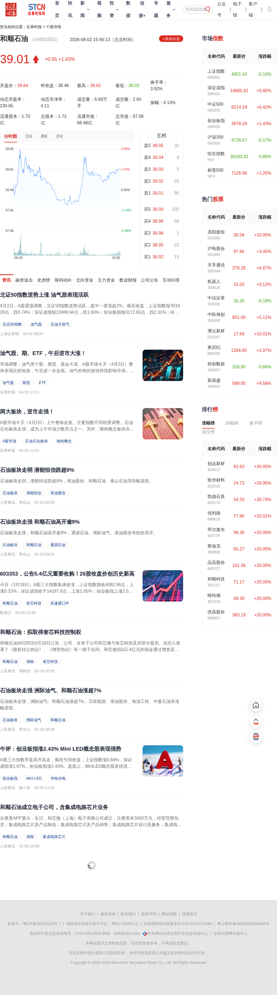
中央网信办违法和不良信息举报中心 (177, 933)
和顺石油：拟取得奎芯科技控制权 (40, 632)
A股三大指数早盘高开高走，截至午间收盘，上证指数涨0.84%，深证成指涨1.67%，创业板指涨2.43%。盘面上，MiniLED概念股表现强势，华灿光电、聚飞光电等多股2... (66, 766)
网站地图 (169, 914)
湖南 (30, 661)
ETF (42, 382)
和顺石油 (33, 545)
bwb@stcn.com (127, 933)
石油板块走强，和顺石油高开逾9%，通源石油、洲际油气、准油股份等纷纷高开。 (79, 532)
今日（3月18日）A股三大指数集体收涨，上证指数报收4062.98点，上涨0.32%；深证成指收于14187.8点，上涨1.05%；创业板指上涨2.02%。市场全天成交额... (67, 591)
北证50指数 (12, 324)
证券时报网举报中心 (230, 933)
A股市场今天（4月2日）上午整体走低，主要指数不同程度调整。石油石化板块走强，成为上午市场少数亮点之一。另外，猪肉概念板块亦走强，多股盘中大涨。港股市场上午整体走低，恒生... (67, 429)
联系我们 (128, 914)
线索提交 (189, 914)
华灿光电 (58, 778)
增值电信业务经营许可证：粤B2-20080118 (102, 923)
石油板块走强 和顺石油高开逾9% (40, 522)
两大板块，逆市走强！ (27, 412)
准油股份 (57, 493)
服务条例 (108, 914)
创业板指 (10, 778)
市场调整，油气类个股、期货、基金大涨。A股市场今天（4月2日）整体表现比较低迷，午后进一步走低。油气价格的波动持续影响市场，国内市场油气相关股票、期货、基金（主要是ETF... (67, 370)
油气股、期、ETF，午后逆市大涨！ (43, 353)
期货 (26, 382)
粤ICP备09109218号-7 (42, 923)
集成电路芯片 (54, 836)
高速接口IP (59, 603)
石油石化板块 (36, 441)
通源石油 (57, 545)
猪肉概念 (64, 441)
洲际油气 (33, 720)
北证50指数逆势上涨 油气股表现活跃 (44, 295)
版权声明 (148, 914)
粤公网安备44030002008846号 (243, 923)
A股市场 (9, 441)
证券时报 (34, 27)
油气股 (36, 324)
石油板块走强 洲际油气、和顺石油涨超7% (50, 690)
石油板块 (10, 493)
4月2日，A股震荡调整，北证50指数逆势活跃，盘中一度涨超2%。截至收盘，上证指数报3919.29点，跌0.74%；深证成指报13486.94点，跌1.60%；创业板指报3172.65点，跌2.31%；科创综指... (90, 312)
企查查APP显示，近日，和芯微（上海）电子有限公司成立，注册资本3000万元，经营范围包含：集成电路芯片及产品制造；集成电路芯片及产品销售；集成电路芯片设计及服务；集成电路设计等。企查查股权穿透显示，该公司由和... (91, 824)
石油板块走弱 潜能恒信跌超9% (37, 470)
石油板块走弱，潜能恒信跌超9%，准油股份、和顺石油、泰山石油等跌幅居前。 (76, 481)
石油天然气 (60, 324)
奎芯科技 (33, 603)
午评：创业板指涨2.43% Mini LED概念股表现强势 (60, 749)
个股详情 (53, 27)
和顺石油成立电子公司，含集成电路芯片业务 (54, 807)
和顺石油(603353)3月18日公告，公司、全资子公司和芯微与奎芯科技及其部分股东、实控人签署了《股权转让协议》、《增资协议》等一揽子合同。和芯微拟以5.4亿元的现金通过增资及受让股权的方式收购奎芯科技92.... (90, 649)
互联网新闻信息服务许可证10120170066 (177, 923)
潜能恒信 (33, 493)
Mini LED (34, 778)
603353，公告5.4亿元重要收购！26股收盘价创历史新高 (67, 574)
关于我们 (87, 914)
